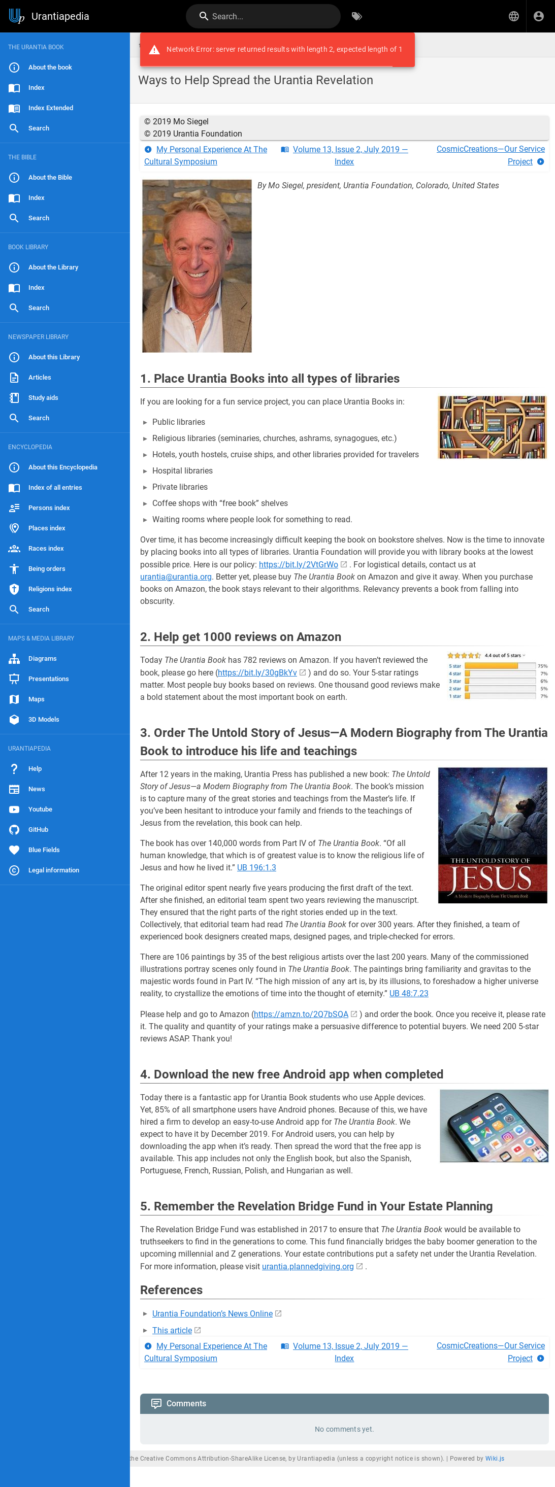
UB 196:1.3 (256, 867)
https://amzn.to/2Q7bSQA (301, 1014)
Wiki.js (495, 1458)
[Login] (539, 16)
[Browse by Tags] (357, 16)
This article (172, 1330)
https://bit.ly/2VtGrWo (298, 564)
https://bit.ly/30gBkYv (257, 673)
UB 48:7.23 (409, 993)
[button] (514, 16)
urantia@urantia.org (176, 577)
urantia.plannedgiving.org (308, 1266)
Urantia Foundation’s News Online (212, 1314)
